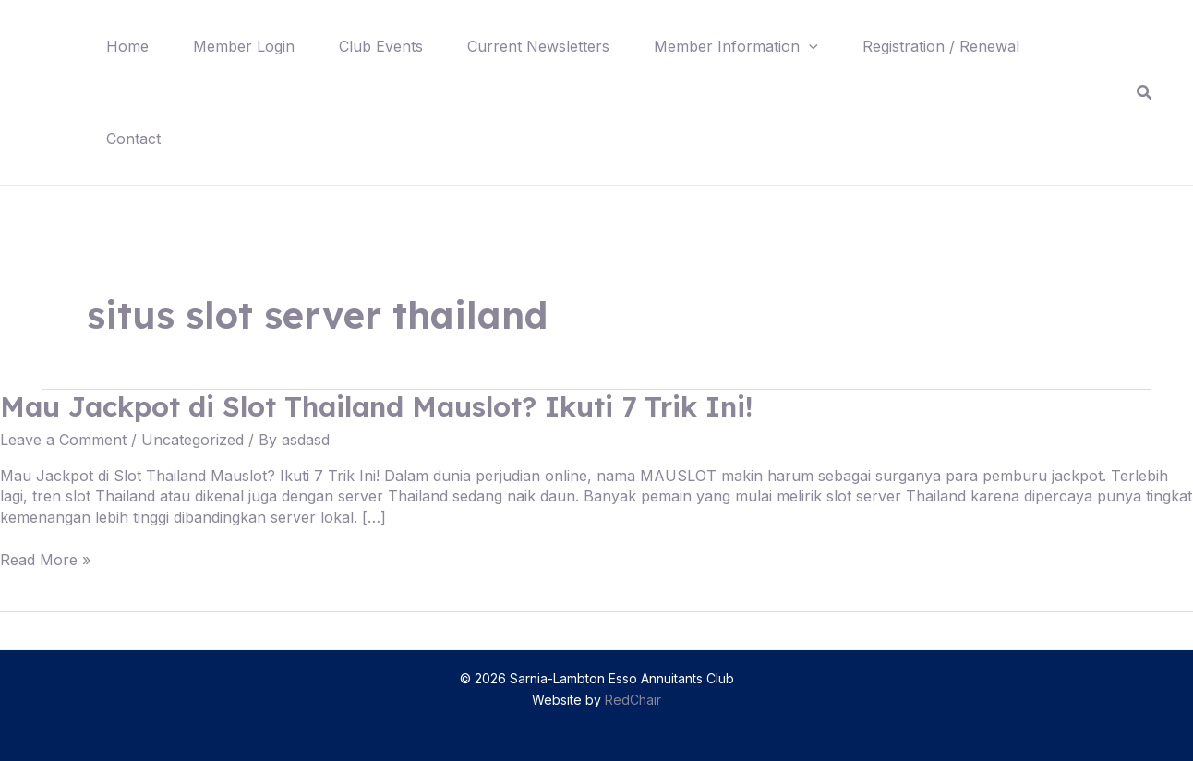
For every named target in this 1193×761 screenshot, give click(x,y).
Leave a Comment (63, 439)
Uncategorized (192, 439)
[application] (809, 46)
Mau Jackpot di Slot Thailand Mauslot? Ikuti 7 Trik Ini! (376, 406)
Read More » (45, 560)
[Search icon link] (1145, 92)
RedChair (633, 699)
